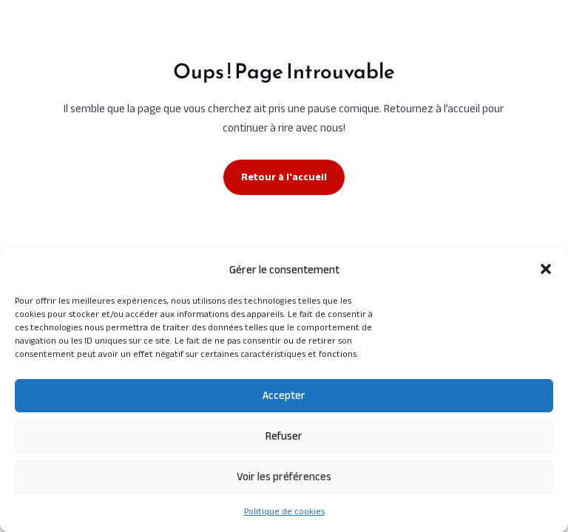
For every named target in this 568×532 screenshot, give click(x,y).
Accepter (284, 395)
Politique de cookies (284, 511)
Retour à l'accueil (284, 177)
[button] (545, 269)
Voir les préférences (284, 476)
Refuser (284, 435)
